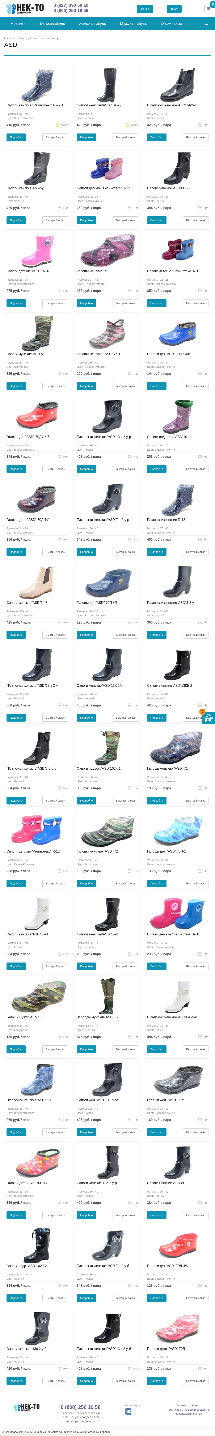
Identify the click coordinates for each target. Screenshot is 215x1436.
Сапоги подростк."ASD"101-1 (169, 439)
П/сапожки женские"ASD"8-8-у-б (172, 1019)
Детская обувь (52, 26)
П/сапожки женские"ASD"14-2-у (171, 107)
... (206, 25)
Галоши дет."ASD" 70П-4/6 (97, 605)
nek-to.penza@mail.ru (80, 1423)
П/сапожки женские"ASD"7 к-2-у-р (103, 522)
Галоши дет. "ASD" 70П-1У (27, 1185)
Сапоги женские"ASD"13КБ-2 (169, 687)
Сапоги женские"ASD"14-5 (27, 605)
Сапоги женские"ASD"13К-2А (99, 687)
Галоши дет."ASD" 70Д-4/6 (167, 1268)
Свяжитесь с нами (187, 1407)
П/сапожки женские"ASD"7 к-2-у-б (103, 1268)
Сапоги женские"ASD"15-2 (97, 936)
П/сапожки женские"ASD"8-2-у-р (31, 770)
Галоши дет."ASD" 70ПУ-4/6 (168, 356)
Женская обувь (92, 26)
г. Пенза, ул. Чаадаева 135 (81, 1419)
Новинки (18, 26)
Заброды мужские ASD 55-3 (98, 1019)
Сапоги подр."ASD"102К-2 (27, 1268)
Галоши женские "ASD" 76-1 (99, 356)
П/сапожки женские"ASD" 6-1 (29, 1102)
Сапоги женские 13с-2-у (25, 190)
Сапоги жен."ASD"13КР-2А (97, 1102)
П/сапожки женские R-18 (166, 522)
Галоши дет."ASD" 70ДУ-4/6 (28, 439)
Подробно (16, 139)
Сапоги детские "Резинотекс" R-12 (103, 190)
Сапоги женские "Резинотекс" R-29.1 (35, 107)
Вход (174, 10)
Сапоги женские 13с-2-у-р (97, 1185)
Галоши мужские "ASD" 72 (97, 853)
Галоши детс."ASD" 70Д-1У (28, 522)
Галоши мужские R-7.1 (24, 1019)
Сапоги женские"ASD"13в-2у (99, 107)
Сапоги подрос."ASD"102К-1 (99, 770)
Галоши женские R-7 (93, 273)
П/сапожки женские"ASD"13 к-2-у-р (104, 439)
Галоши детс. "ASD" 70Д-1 (167, 1351)
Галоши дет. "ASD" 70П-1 (166, 853)
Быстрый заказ (55, 139)
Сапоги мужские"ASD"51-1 (27, 356)
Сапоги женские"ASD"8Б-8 (27, 936)
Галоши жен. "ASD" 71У (165, 1102)
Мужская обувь (133, 26)
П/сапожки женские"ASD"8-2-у (170, 605)
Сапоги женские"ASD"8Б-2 (167, 1185)
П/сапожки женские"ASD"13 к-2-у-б (104, 1351)
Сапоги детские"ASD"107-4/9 (29, 273)
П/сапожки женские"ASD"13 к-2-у (32, 687)
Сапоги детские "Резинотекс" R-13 (173, 936)
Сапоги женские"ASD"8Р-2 (167, 190)
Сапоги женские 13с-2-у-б (27, 1351)
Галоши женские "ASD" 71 (167, 770)
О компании (171, 26)
